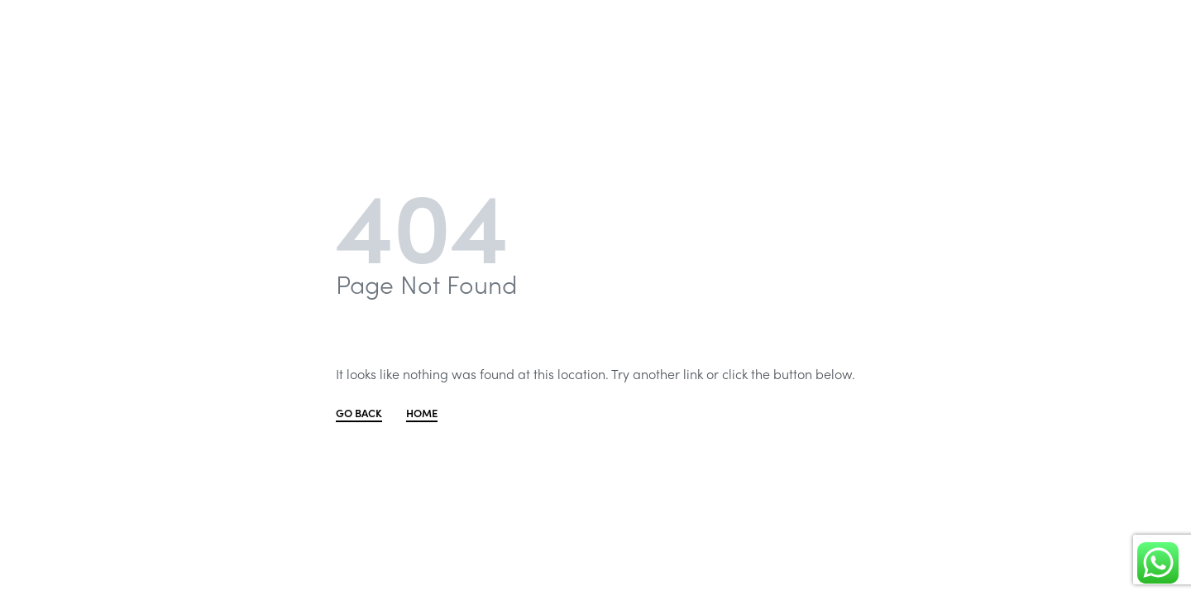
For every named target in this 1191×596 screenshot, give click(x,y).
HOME (422, 414)
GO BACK (359, 414)
